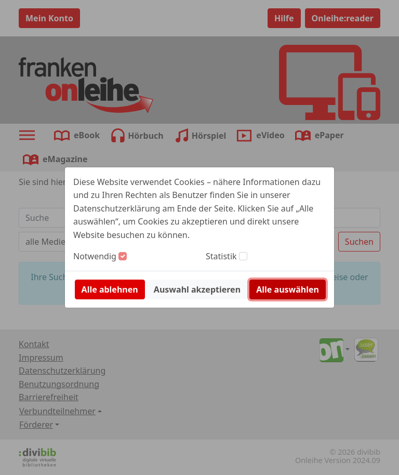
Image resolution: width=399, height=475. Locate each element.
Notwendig (94, 256)
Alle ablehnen (110, 289)
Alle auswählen (287, 289)
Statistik (221, 256)
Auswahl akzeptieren (197, 289)
